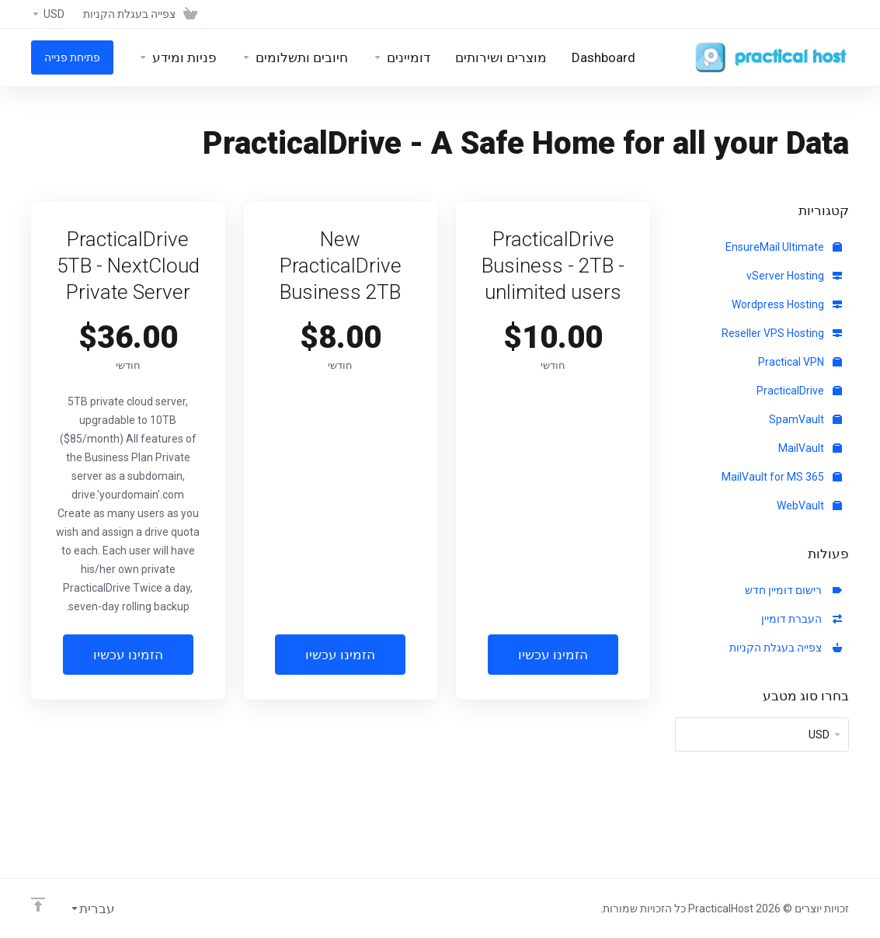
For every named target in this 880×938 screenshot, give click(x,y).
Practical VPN (800, 362)
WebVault (809, 505)
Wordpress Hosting (787, 304)
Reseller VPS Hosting (782, 333)
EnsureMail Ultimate (783, 247)
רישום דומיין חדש (793, 590)
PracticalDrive (799, 390)
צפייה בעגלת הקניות (785, 647)
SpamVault (805, 419)
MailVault (810, 448)
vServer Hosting (794, 275)
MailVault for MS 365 (782, 477)
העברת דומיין (801, 619)
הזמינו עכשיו (553, 654)
